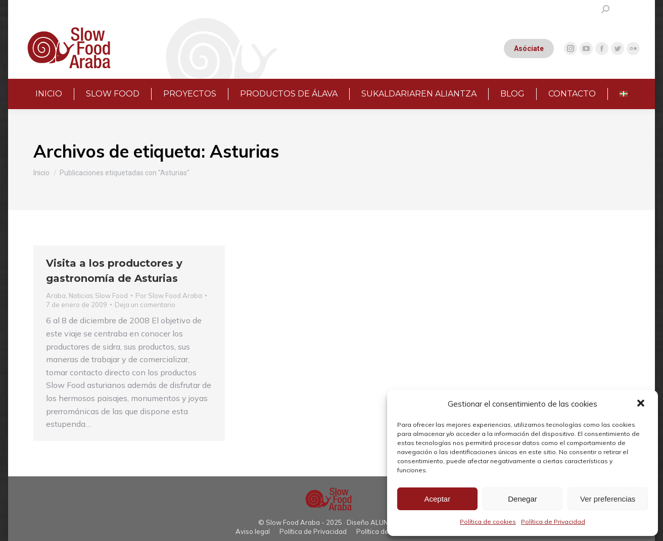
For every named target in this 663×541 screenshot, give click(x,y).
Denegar (522, 499)
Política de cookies (488, 521)
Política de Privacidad (553, 521)
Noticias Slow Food (98, 295)
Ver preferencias (607, 499)
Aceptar (437, 499)
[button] (642, 404)
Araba (56, 295)
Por (168, 295)
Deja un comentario (145, 305)
